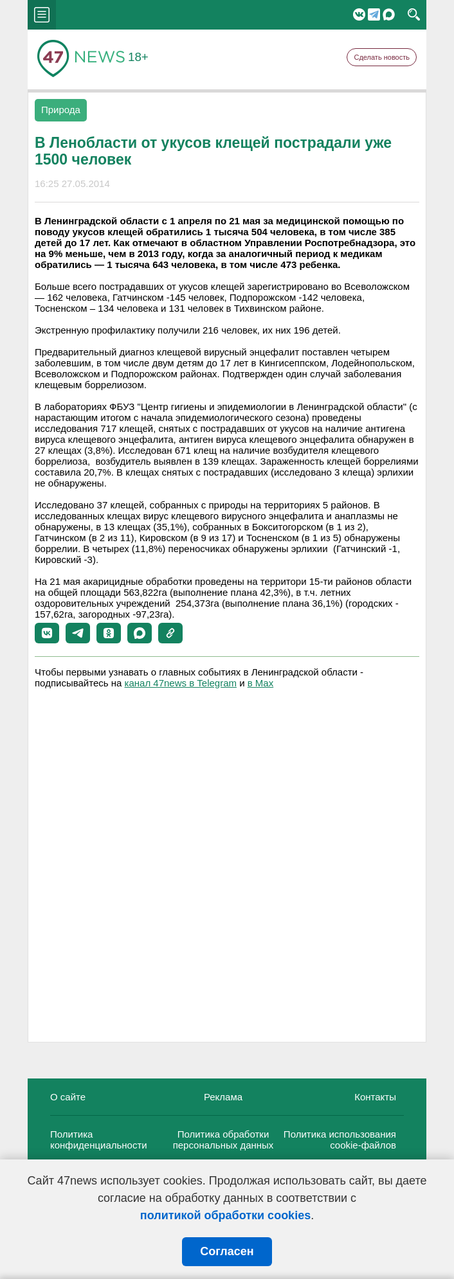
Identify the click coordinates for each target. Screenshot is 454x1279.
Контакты (375, 1096)
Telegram (374, 14)
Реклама (223, 1096)
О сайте (68, 1096)
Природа (60, 109)
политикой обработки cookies (225, 1215)
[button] (47, 633)
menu (42, 15)
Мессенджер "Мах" (389, 14)
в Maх (260, 682)
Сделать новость (382, 57)
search (413, 15)
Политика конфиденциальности (98, 1139)
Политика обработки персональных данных (223, 1139)
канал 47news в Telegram (181, 682)
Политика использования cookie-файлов (340, 1139)
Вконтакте (359, 14)
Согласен (226, 1251)
